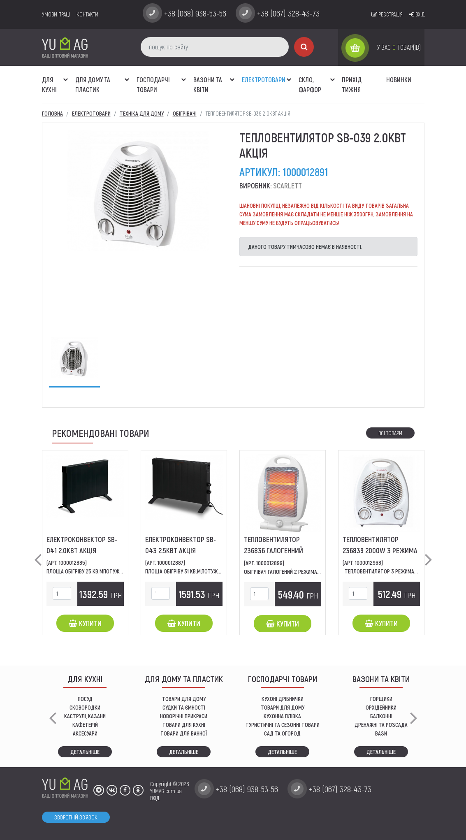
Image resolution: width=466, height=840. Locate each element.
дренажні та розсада (381, 724)
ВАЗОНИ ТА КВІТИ (207, 84)
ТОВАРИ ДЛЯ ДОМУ (184, 698)
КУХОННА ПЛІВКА (282, 715)
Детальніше (85, 751)
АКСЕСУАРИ (85, 733)
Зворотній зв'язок (75, 817)
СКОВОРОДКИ (85, 707)
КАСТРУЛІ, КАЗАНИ (85, 715)
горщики (381, 698)
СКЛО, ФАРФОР (310, 84)
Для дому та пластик (92, 84)
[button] (66, 75)
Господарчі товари (153, 84)
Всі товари (390, 432)
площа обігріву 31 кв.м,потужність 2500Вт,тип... (204, 571)
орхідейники (381, 707)
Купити (85, 623)
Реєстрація (387, 14)
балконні (381, 715)
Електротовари (263, 80)
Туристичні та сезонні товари (283, 724)
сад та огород (282, 733)
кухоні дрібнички (283, 698)
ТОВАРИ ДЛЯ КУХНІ (183, 724)
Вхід (416, 14)
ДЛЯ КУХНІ (49, 84)
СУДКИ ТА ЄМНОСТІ (183, 707)
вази (381, 733)
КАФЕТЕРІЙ (85, 724)
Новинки (398, 80)
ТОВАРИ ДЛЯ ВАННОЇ (183, 733)
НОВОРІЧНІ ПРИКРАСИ (183, 715)
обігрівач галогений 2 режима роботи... (292, 571)
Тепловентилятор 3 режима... (381, 571)
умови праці (56, 14)
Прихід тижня (352, 84)
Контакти (87, 14)
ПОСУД (85, 698)
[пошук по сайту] (215, 47)
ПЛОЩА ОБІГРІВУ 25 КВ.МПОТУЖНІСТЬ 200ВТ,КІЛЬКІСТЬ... (111, 571)
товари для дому (282, 707)
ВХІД (154, 797)
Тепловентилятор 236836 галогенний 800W (273, 550)
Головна (52, 113)
